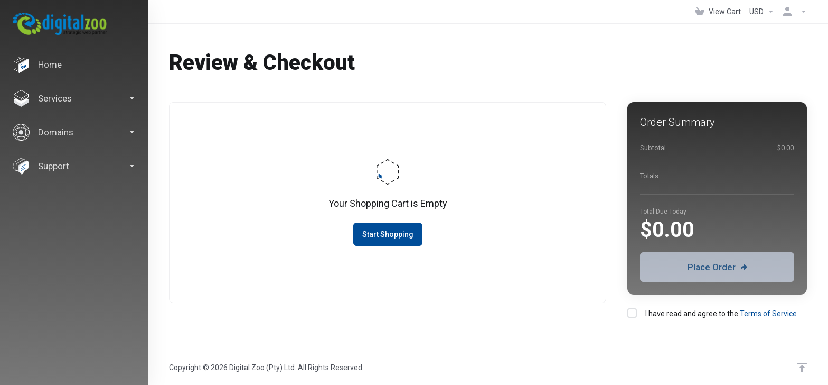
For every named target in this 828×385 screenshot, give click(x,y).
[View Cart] (718, 11)
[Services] (74, 98)
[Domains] (74, 132)
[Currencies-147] (761, 11)
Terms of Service (768, 313)
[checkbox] (632, 313)
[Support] (74, 166)
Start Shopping (387, 234)
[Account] (792, 11)
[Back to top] (802, 368)
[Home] (74, 64)
